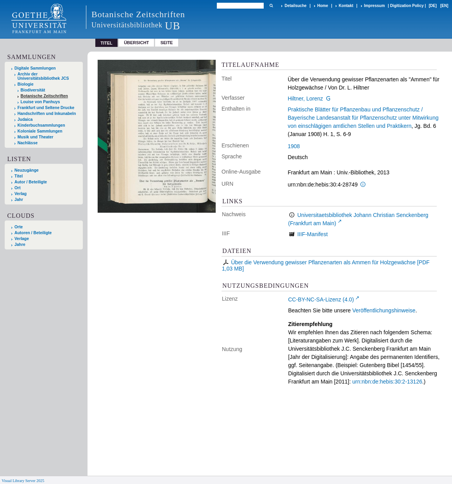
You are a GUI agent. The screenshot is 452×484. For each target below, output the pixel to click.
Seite (167, 42)
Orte (18, 227)
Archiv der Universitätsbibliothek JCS (43, 76)
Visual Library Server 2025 (23, 481)
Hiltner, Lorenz (305, 98)
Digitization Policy (406, 6)
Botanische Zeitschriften (44, 96)
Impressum (374, 6)
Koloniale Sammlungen (40, 131)
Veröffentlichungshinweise (384, 310)
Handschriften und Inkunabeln (47, 113)
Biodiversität (33, 90)
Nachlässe (28, 143)
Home (322, 6)
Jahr (18, 199)
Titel (18, 176)
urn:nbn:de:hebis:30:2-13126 (387, 381)
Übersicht (136, 42)
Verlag (20, 194)
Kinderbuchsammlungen (41, 125)
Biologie (26, 84)
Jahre (19, 244)
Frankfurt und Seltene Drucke (46, 108)
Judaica (25, 119)
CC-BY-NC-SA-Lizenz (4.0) (321, 299)
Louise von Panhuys (40, 102)
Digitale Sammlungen (35, 68)
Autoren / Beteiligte (33, 233)
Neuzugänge (26, 170)
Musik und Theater (36, 137)
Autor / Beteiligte (30, 182)
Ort (17, 188)
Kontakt (346, 6)
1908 (294, 146)
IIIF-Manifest (312, 234)
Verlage (21, 239)
